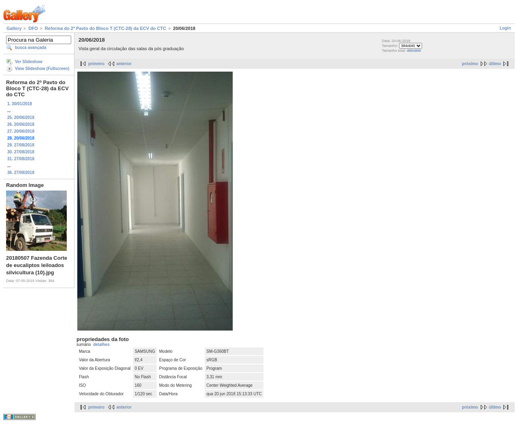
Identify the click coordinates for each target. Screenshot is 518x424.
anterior (124, 63)
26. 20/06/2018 (20, 124)
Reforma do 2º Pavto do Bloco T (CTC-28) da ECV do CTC (105, 28)
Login (505, 28)
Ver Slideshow (28, 61)
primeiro (96, 63)
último (495, 63)
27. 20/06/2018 (20, 131)
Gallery (13, 28)
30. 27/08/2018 (20, 152)
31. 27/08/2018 (20, 159)
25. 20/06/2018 (20, 117)
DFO (33, 28)
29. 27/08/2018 (20, 145)
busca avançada (30, 47)
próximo (470, 63)
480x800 (414, 51)
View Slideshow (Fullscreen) (42, 68)
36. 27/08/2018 (20, 172)
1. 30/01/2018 (19, 104)
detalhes (101, 344)
